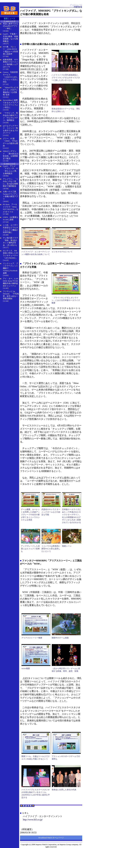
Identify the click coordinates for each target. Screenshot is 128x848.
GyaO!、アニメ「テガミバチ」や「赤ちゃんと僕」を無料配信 (10, 170)
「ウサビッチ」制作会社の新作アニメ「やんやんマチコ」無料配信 (10, 116)
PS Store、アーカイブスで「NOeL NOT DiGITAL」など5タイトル (10, 208)
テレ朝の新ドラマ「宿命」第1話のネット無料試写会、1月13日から (10, 241)
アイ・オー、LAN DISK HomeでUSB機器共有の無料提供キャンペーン (10, 282)
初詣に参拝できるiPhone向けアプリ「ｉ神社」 (10, 26)
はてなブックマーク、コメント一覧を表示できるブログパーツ (10, 129)
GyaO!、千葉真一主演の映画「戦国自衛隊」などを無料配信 (10, 37)
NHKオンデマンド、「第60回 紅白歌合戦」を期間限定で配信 (10, 155)
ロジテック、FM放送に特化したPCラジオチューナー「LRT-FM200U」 (10, 254)
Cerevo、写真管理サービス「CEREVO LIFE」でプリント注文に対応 (11, 77)
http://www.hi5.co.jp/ (33, 819)
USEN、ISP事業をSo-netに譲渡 (10, 218)
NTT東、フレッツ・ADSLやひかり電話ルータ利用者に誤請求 (10, 50)
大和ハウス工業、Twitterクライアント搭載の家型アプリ (10, 195)
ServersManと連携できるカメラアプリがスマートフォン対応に (10, 103)
